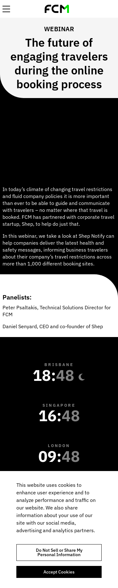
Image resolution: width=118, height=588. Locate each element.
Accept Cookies (59, 572)
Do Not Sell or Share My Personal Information (59, 552)
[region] (59, 529)
